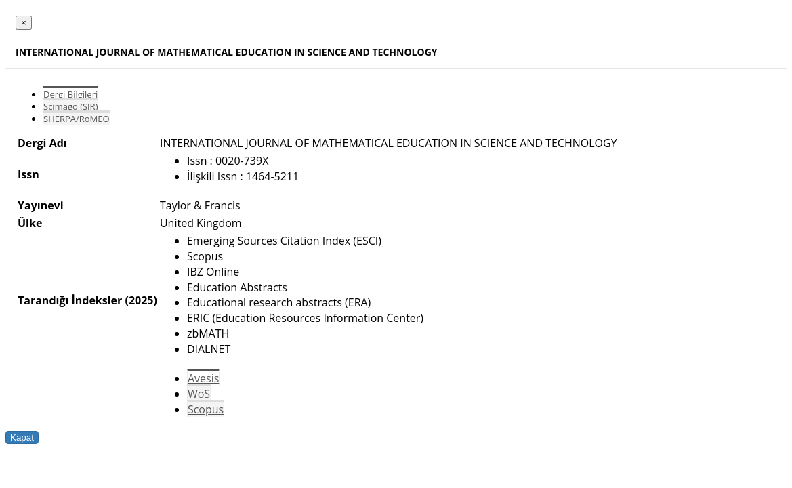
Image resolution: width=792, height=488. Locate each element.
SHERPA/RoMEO (76, 119)
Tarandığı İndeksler (70, 300)
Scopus (206, 409)
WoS (199, 393)
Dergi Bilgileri (70, 94)
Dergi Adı (42, 143)
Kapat (22, 437)
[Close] (24, 23)
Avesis (203, 378)
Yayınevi (41, 205)
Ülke (30, 223)
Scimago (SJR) (70, 106)
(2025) (141, 300)
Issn (28, 174)
